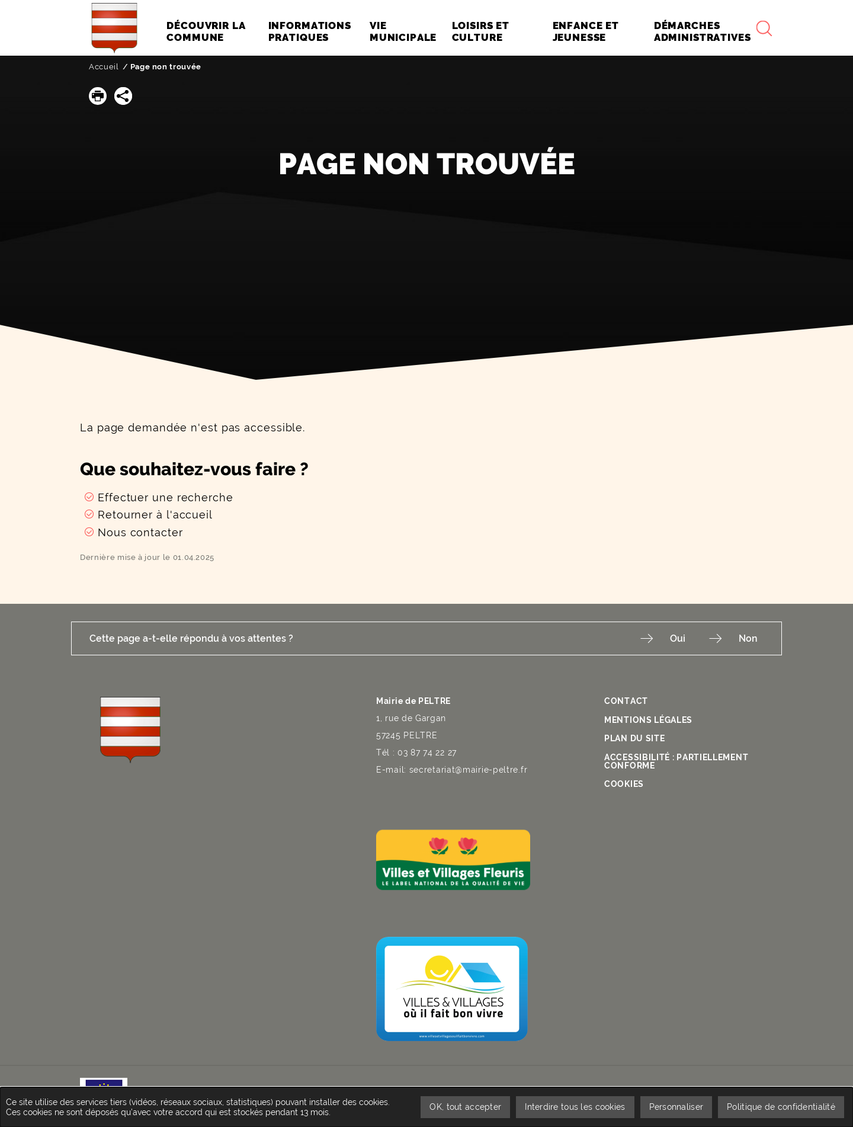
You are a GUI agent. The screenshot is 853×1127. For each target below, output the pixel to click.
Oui (677, 638)
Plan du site (634, 738)
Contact (626, 701)
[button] (98, 96)
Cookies (624, 784)
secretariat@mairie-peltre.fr (468, 769)
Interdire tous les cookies (575, 1107)
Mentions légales (648, 720)
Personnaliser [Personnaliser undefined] (676, 1107)
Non (748, 638)
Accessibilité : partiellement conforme (676, 761)
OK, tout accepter (465, 1107)
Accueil (104, 66)
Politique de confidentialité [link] (781, 1107)
